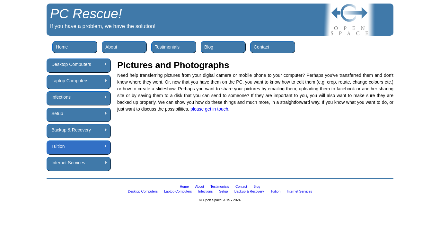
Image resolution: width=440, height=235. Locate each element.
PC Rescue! (86, 13)
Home (62, 47)
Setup (77, 113)
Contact (261, 47)
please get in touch (209, 109)
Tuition (77, 146)
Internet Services (77, 163)
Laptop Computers (77, 81)
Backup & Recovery (77, 130)
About (111, 47)
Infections (77, 97)
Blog (208, 47)
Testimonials (167, 47)
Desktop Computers (77, 64)
